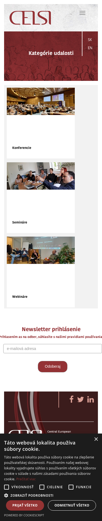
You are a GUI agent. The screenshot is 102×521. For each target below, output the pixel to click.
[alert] (51, 477)
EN (90, 48)
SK (90, 39)
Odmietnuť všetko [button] (71, 505)
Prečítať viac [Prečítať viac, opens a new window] (26, 479)
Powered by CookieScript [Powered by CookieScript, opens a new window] (24, 515)
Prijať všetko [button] (25, 505)
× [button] (96, 439)
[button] (51, 495)
